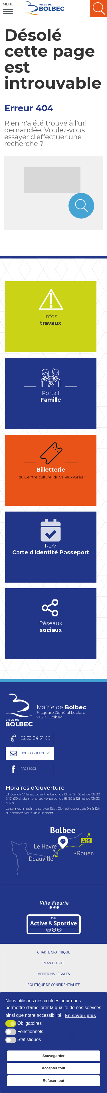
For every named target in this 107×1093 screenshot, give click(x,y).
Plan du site (53, 962)
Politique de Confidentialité (53, 984)
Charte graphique (53, 952)
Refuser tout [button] (53, 1080)
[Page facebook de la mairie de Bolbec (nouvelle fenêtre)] (30, 769)
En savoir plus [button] (80, 1015)
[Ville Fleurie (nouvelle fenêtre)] (53, 904)
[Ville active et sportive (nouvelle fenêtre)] (54, 924)
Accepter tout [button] (53, 1068)
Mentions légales (53, 973)
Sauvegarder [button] (54, 1056)
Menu (8, 4)
